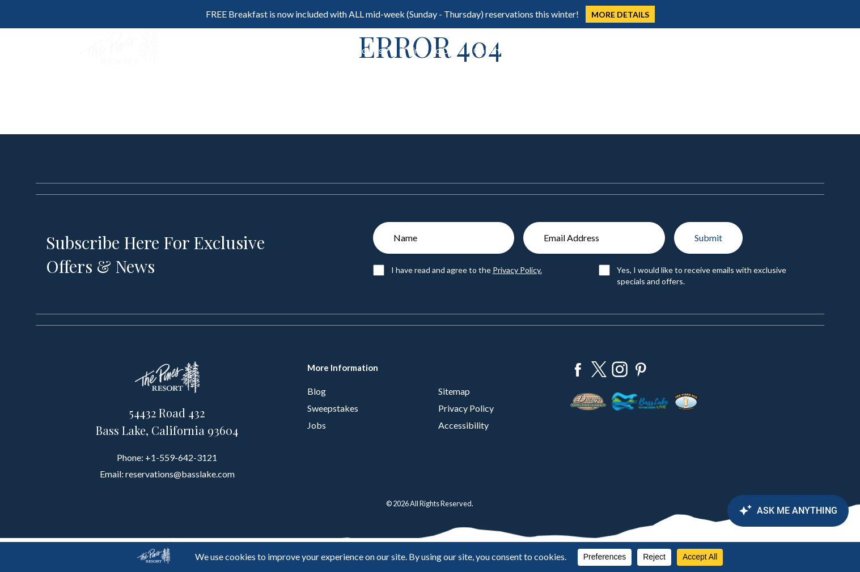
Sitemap (454, 391)
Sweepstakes (332, 408)
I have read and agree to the (466, 270)
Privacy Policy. (517, 270)
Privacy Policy (466, 408)
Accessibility (463, 425)
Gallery (487, 50)
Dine (276, 50)
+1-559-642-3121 (181, 457)
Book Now (738, 48)
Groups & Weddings (343, 50)
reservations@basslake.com (180, 473)
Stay (239, 50)
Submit (708, 237)
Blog (316, 391)
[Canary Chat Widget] (786, 511)
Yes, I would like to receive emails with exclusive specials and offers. (701, 275)
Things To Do (428, 50)
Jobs (316, 425)
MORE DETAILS (620, 14)
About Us (533, 50)
